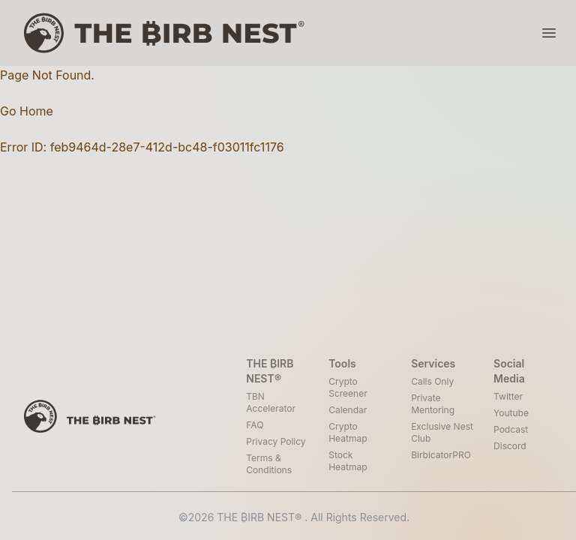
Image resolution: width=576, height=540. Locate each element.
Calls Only (432, 381)
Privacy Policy (275, 441)
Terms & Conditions (269, 464)
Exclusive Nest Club (442, 432)
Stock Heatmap (347, 460)
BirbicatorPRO (441, 454)
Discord (510, 446)
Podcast (511, 429)
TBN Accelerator (271, 402)
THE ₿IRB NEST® (260, 517)
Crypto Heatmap (347, 432)
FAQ (254, 424)
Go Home (26, 111)
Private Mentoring (432, 404)
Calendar (347, 410)
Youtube (511, 412)
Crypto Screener (347, 387)
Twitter (508, 396)
